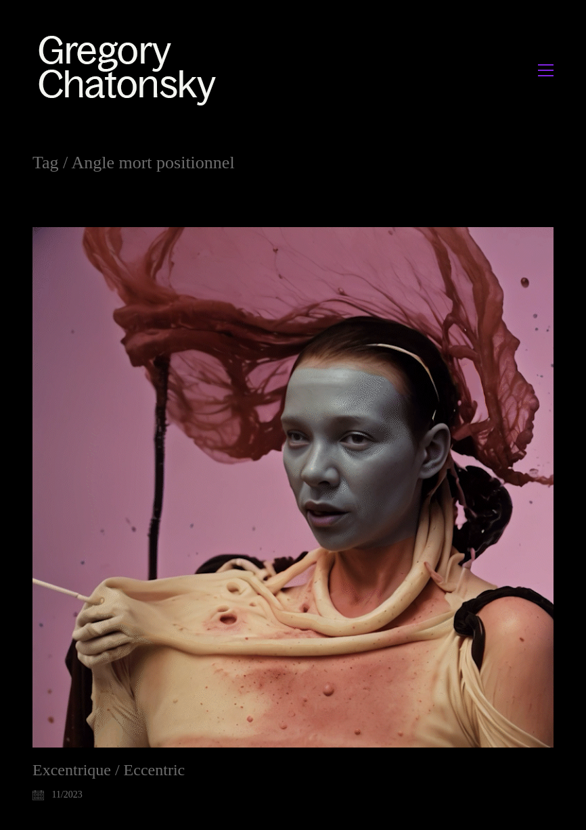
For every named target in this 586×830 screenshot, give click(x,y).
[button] (546, 70)
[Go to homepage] (130, 70)
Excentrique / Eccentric (108, 770)
